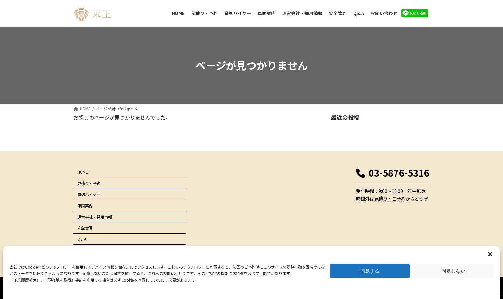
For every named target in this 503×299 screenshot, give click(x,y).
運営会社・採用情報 (94, 216)
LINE (81, 261)
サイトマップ (413, 264)
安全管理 (85, 227)
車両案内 (85, 205)
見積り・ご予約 (389, 198)
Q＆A (81, 239)
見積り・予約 (88, 183)
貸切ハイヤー (88, 194)
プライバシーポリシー (379, 264)
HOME (82, 172)
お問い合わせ (88, 250)
